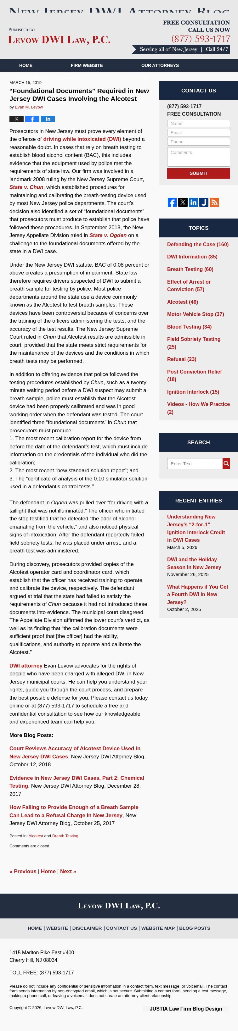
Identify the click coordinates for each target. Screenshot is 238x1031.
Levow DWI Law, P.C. (63, 1017)
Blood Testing (187, 331)
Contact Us (124, 934)
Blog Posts (187, 934)
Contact (133, 87)
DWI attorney (25, 676)
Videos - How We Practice (196, 393)
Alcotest (36, 845)
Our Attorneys (160, 75)
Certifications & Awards (50, 87)
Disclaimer (93, 934)
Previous (23, 881)
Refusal (180, 355)
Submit (199, 183)
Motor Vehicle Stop (193, 319)
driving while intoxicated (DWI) (82, 149)
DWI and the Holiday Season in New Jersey (192, 545)
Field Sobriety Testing (196, 343)
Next (68, 881)
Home (25, 75)
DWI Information (190, 265)
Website (66, 934)
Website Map (155, 934)
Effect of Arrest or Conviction (187, 292)
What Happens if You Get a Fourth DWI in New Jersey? (197, 571)
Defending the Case (195, 253)
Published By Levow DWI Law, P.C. (181, 47)
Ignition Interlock (191, 378)
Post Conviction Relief (197, 366)
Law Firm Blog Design (198, 1018)
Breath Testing (65, 845)
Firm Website (87, 75)
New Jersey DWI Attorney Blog (59, 46)
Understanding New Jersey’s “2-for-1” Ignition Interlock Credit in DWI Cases (196, 512)
